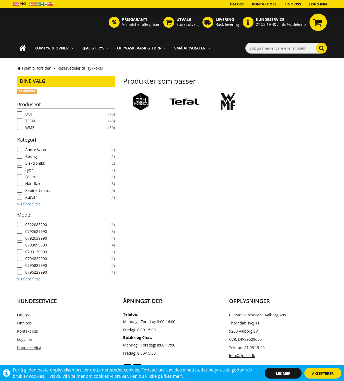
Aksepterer (322, 373)
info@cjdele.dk (242, 355)
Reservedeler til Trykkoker (80, 68)
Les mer (283, 373)
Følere (30, 176)
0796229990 (36, 272)
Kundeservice (29, 347)
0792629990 (36, 231)
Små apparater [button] (192, 48)
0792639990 (36, 238)
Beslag (31, 156)
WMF (29, 127)
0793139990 (36, 251)
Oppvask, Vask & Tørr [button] (141, 48)
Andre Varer (36, 149)
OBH (29, 114)
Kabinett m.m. (37, 190)
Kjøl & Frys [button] (95, 48)
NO (19, 4)
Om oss (237, 4)
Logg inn (318, 4)
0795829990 (36, 265)
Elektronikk (35, 163)
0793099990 (36, 245)
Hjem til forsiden (34, 68)
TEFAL (30, 120)
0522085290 (36, 224)
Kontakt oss (264, 4)
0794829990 (36, 258)
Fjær (29, 170)
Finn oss (292, 4)
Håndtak (32, 183)
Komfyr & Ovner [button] (54, 48)
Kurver (31, 197)
